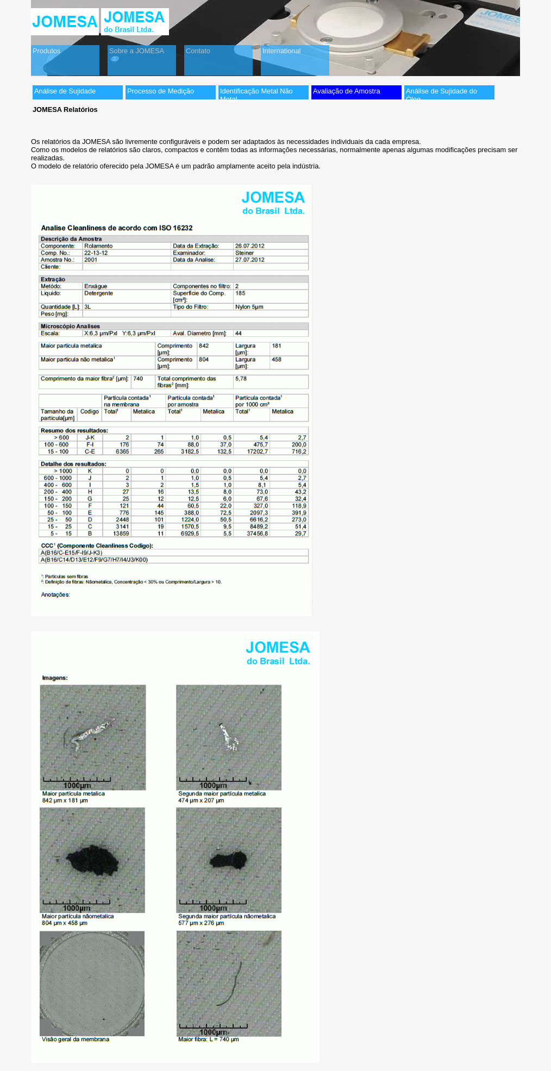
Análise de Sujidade (65, 91)
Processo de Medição (160, 91)
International (281, 51)
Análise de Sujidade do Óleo (441, 93)
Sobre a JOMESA (136, 51)
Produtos (46, 51)
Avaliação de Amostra (346, 91)
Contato (198, 51)
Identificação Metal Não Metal (256, 93)
